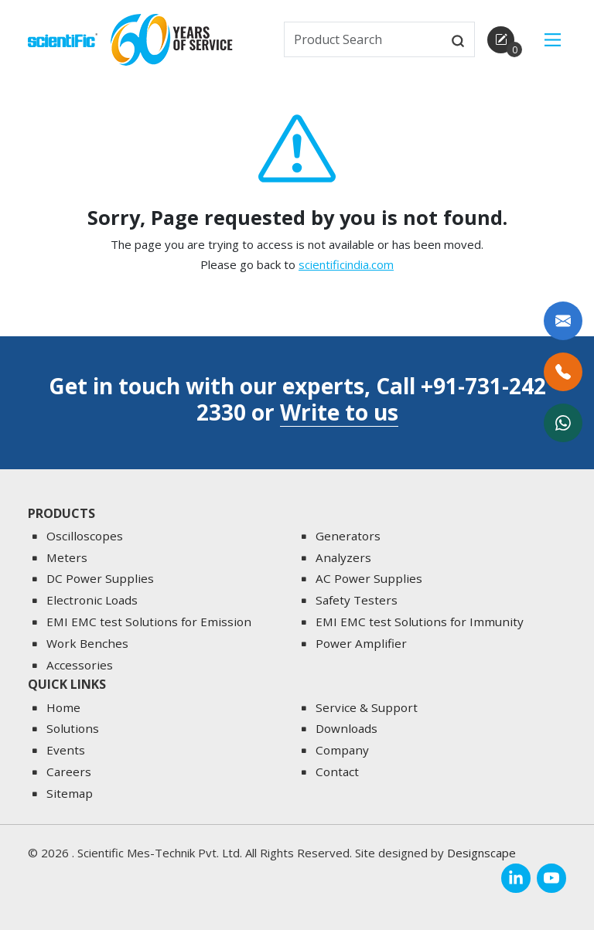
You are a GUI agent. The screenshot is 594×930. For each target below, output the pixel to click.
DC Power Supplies (100, 579)
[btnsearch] (458, 39)
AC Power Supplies (369, 579)
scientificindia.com (346, 270)
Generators (348, 535)
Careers (68, 771)
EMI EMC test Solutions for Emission (148, 621)
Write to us (339, 412)
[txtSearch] (364, 39)
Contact (337, 771)
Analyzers (343, 557)
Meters (66, 557)
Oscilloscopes (84, 535)
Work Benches (87, 643)
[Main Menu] (552, 39)
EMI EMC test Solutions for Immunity (420, 621)
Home (63, 707)
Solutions (72, 729)
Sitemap (69, 793)
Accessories (79, 665)
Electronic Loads (92, 600)
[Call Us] (563, 372)
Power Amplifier (361, 643)
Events (65, 750)
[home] (62, 38)
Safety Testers (357, 600)
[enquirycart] (500, 39)
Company (342, 750)
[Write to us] (563, 320)
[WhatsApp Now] (563, 423)
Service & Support (367, 707)
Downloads (346, 729)
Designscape (481, 853)
